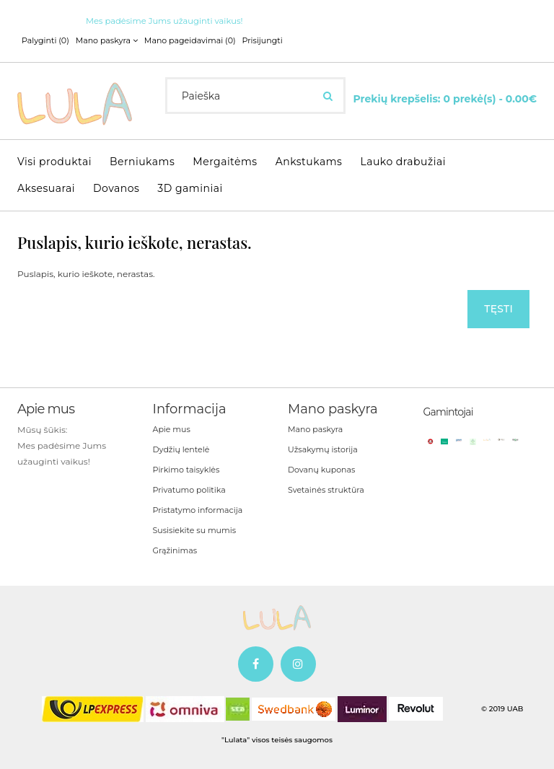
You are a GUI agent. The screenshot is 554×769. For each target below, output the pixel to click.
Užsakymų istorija (323, 449)
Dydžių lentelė (181, 449)
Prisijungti (262, 40)
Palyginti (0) (45, 40)
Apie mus (171, 429)
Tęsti (498, 308)
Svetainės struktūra (326, 490)
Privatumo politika (189, 490)
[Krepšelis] (445, 97)
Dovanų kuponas (321, 470)
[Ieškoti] (328, 96)
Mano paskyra (315, 429)
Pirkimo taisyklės (186, 470)
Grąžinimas (175, 550)
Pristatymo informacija (198, 510)
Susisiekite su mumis (194, 530)
